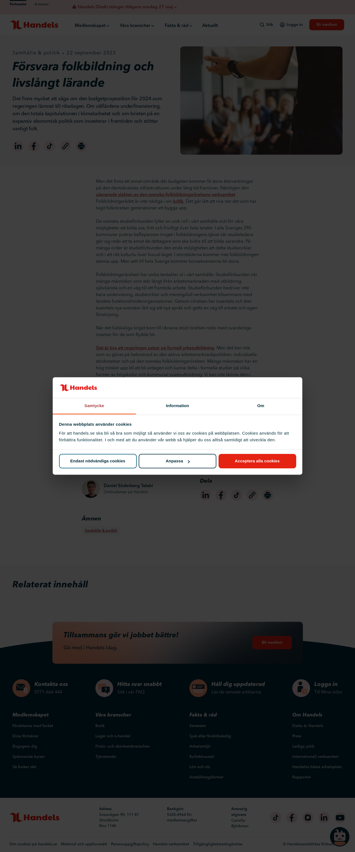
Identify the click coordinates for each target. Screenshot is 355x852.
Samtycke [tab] (94, 405)
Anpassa (178, 461)
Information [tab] (177, 405)
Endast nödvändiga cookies (97, 461)
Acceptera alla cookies (257, 461)
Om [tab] (260, 405)
